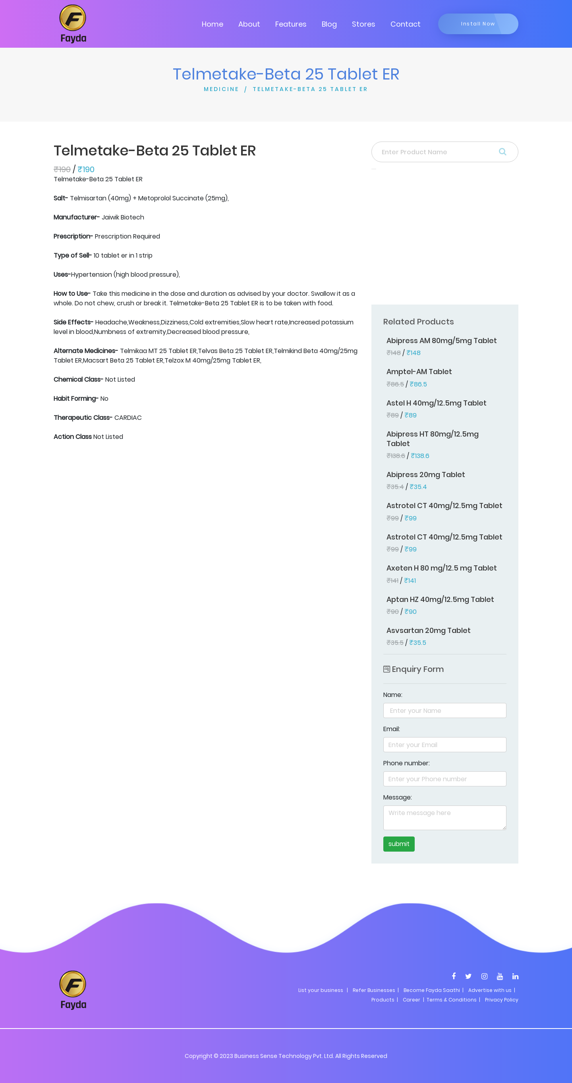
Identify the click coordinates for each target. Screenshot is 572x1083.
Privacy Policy (501, 999)
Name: (392, 694)
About (249, 24)
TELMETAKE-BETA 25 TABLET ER (310, 89)
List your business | (323, 990)
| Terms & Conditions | (451, 999)
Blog (329, 24)
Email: (391, 729)
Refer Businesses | (376, 990)
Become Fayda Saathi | (434, 990)
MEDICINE (221, 89)
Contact (405, 24)
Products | (384, 999)
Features (291, 24)
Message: (397, 797)
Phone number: (406, 763)
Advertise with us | (491, 990)
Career (411, 999)
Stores (363, 24)
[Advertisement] (444, 239)
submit (399, 843)
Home (212, 24)
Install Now (478, 23)
